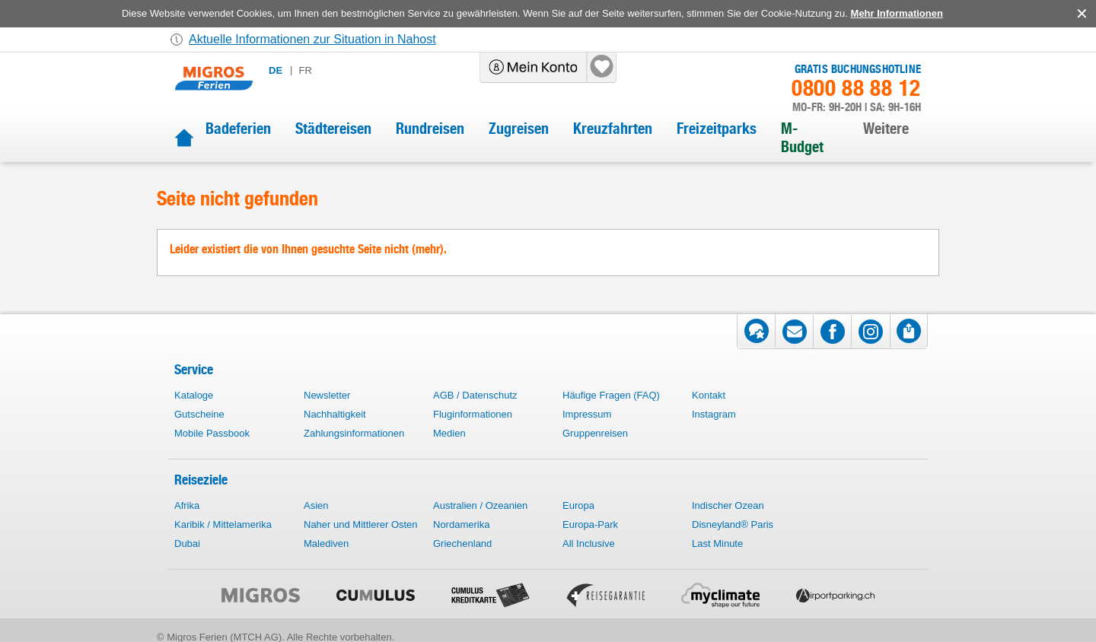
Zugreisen (519, 128)
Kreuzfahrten (612, 128)
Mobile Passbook (212, 433)
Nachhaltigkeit (335, 414)
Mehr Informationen (897, 13)
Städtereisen (333, 128)
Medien (449, 433)
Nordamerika (461, 524)
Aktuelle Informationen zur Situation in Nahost (312, 39)
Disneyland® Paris (732, 524)
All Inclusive (588, 543)
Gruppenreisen (595, 433)
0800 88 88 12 (856, 88)
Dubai (187, 543)
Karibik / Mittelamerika (223, 524)
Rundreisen (430, 128)
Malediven (326, 543)
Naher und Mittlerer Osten (361, 524)
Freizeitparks (717, 128)
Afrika (186, 505)
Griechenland (462, 543)
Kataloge (193, 395)
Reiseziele (201, 480)
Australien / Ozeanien (480, 505)
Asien (316, 505)
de (275, 70)
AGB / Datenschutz (475, 395)
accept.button (1080, 14)
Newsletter (327, 395)
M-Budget (802, 137)
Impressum (586, 414)
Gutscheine (199, 414)
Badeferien (238, 128)
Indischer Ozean (728, 505)
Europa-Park (590, 524)
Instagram (714, 414)
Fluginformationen (472, 414)
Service (193, 369)
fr (304, 70)
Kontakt (708, 395)
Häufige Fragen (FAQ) (611, 395)
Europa (578, 505)
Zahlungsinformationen (354, 433)
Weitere (886, 128)
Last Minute (717, 543)
